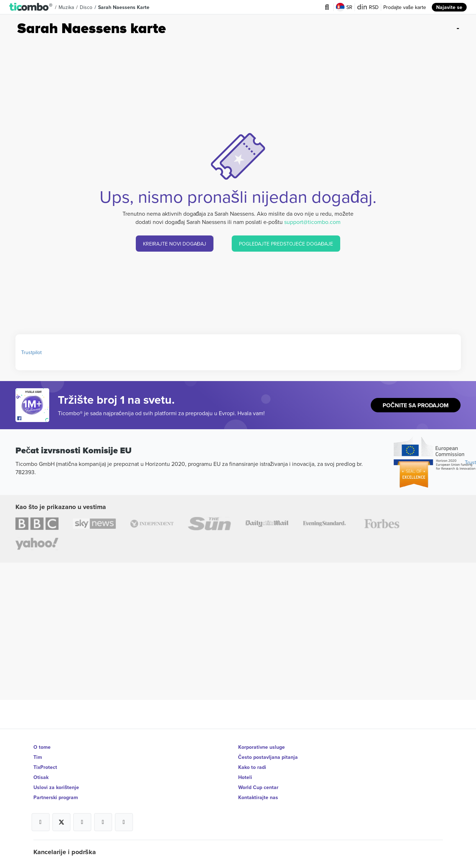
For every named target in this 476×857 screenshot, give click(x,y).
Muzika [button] (66, 7)
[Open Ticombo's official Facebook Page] (33, 418)
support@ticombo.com (312, 222)
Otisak (40, 777)
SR (344, 7)
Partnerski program (55, 797)
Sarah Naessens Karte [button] (123, 7)
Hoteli (245, 777)
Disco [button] (86, 7)
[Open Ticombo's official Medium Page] (103, 822)
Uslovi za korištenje (56, 787)
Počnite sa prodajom (416, 405)
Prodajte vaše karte (404, 7)
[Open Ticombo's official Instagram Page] (82, 822)
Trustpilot (31, 352)
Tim (37, 757)
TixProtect (45, 767)
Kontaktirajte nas (258, 797)
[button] (31, 7)
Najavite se (449, 7)
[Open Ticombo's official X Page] (61, 822)
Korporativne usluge (261, 747)
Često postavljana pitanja (268, 757)
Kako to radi (252, 767)
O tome (42, 747)
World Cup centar (258, 787)
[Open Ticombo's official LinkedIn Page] (124, 822)
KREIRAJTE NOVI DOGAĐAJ (174, 243)
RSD (368, 7)
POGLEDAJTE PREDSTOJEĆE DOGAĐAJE (286, 243)
